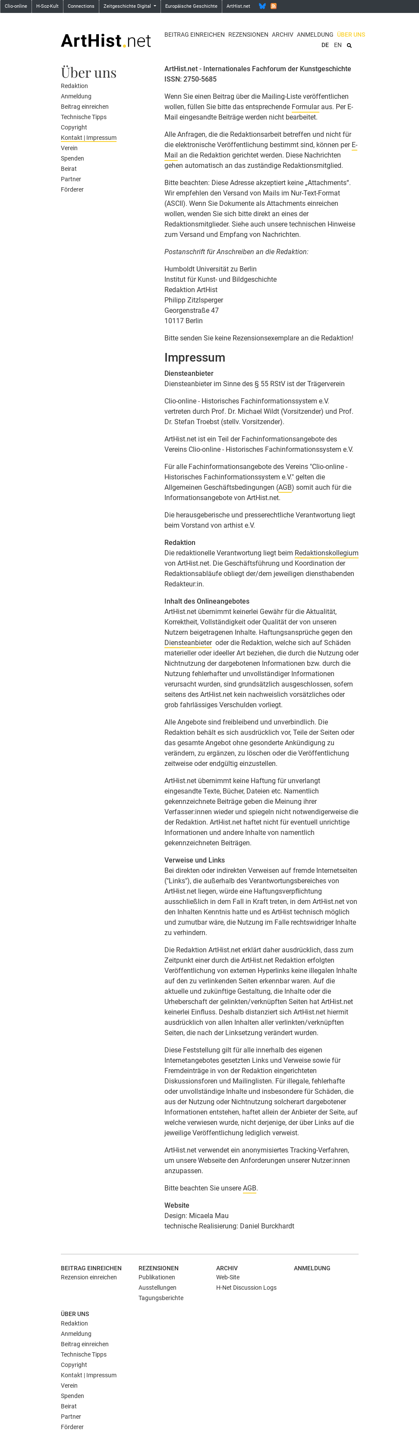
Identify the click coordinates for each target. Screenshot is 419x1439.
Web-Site (227, 1277)
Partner (71, 179)
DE (325, 44)
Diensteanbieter (188, 643)
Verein (69, 148)
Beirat (69, 168)
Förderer (72, 189)
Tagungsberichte (161, 1297)
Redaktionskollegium (327, 553)
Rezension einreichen (89, 1277)
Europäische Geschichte (191, 6)
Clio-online (16, 6)
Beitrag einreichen (194, 34)
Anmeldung (315, 34)
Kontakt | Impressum (89, 137)
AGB (285, 487)
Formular (305, 107)
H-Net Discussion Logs (246, 1287)
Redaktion (74, 85)
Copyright (74, 127)
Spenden (72, 158)
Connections (81, 6)
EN (338, 44)
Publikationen (157, 1277)
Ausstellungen (157, 1287)
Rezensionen (248, 34)
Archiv (282, 34)
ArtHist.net (238, 6)
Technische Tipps (84, 116)
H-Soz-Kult (47, 6)
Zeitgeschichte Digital (128, 6)
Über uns (351, 34)
